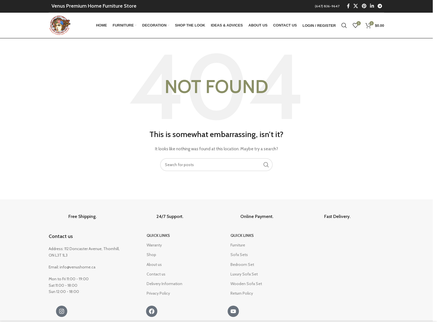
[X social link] (356, 6)
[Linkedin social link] (372, 6)
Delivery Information (164, 283)
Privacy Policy (158, 293)
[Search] (344, 25)
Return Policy (241, 293)
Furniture (237, 245)
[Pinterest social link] (364, 6)
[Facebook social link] (348, 6)
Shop (151, 254)
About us (154, 264)
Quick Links (158, 235)
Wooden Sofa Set (246, 283)
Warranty (154, 245)
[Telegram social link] (380, 6)
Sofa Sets (239, 254)
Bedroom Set (242, 264)
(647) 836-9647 (327, 6)
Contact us (61, 236)
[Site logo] (60, 24)
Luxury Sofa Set (244, 274)
